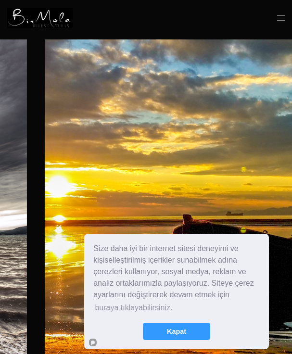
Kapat (176, 331)
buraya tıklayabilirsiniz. (133, 307)
